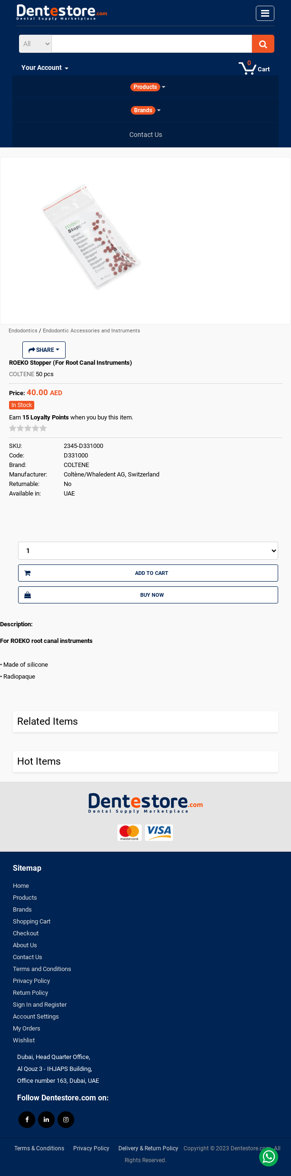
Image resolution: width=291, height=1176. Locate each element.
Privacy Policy (31, 980)
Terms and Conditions (42, 968)
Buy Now (94, 595)
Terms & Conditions (39, 1148)
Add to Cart (96, 573)
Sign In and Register (40, 1004)
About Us (25, 945)
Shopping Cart (31, 921)
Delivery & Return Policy (148, 1148)
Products (25, 897)
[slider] (28, 428)
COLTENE (22, 374)
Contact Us (27, 957)
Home (21, 885)
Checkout (26, 933)
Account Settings (36, 1016)
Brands (22, 909)
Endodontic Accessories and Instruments (91, 331)
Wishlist (24, 1040)
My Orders (26, 1028)
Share (44, 350)
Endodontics (24, 331)
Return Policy (30, 992)
